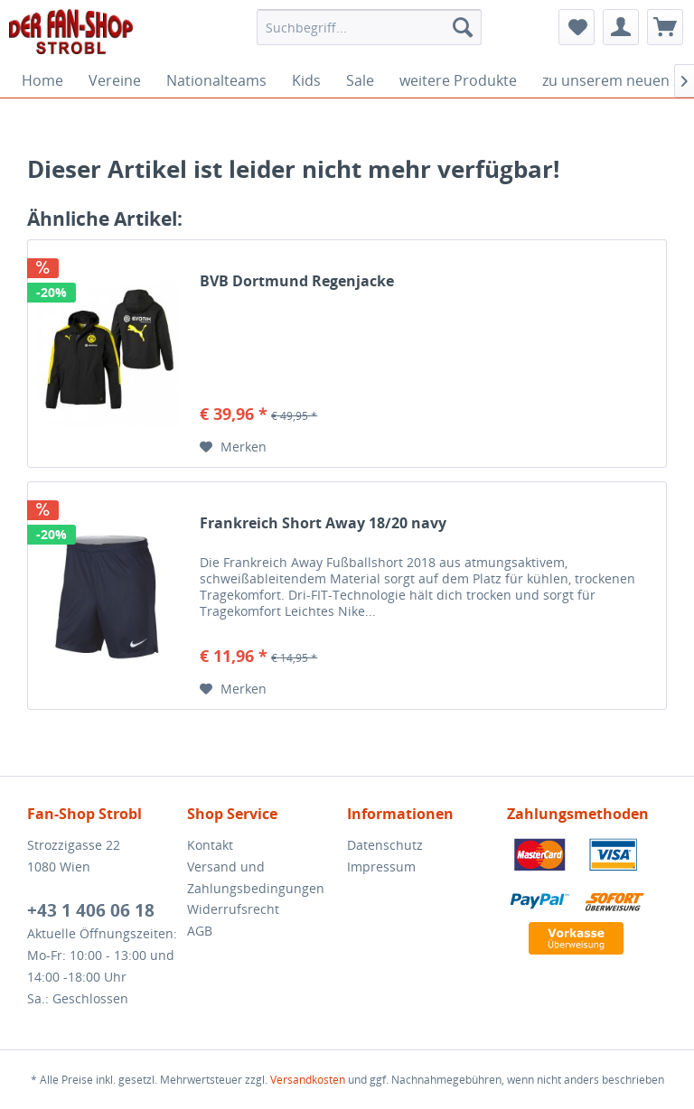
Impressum (381, 866)
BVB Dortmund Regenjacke (297, 281)
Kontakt (210, 844)
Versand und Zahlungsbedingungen (255, 877)
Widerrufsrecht (233, 909)
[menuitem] (370, 27)
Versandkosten (307, 1079)
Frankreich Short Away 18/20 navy (323, 523)
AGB (199, 930)
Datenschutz (385, 844)
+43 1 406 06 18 (91, 910)
